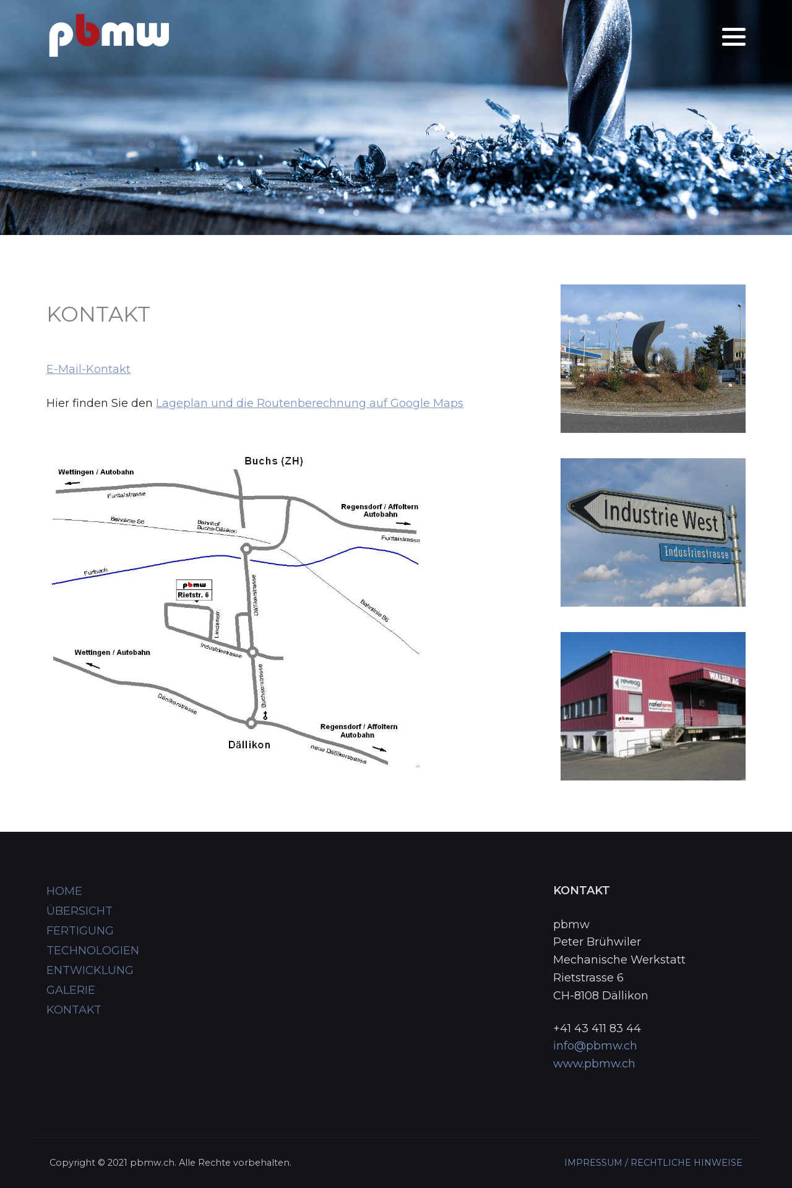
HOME (64, 891)
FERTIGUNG (80, 931)
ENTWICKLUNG (90, 970)
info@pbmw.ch (595, 1046)
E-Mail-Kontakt (88, 369)
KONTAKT (73, 1010)
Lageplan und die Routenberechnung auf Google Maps (309, 403)
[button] (734, 37)
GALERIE (70, 990)
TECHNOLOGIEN (92, 950)
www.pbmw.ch (594, 1063)
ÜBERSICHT (79, 911)
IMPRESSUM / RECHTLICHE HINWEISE (653, 1162)
